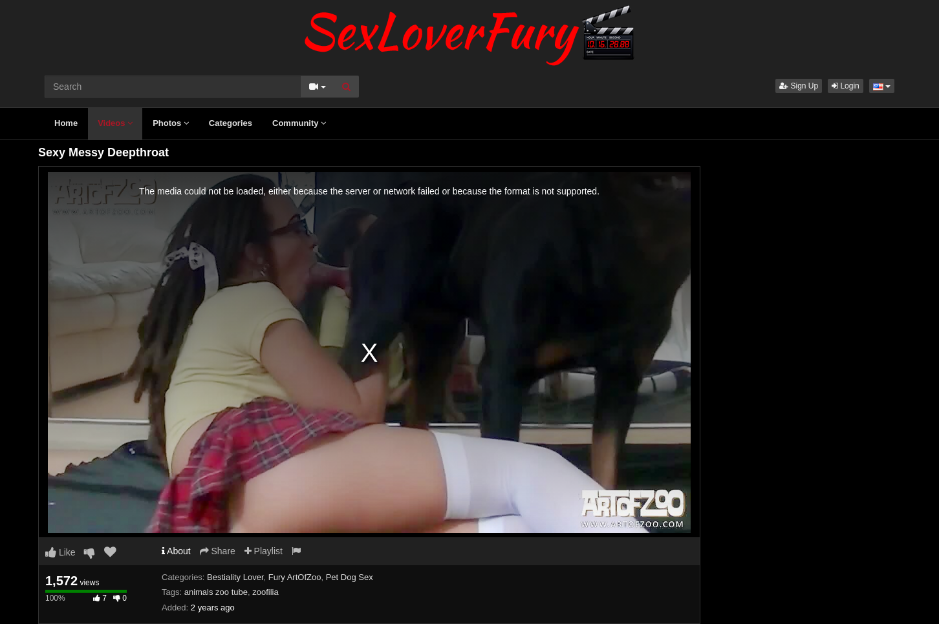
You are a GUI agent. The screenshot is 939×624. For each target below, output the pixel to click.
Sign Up (798, 85)
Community (299, 123)
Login (845, 85)
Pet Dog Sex (349, 577)
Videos (115, 123)
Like (60, 552)
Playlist (263, 551)
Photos (171, 123)
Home (66, 123)
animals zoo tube (216, 592)
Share (217, 551)
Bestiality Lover (235, 577)
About (176, 551)
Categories (230, 123)
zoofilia (265, 592)
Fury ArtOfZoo (294, 577)
